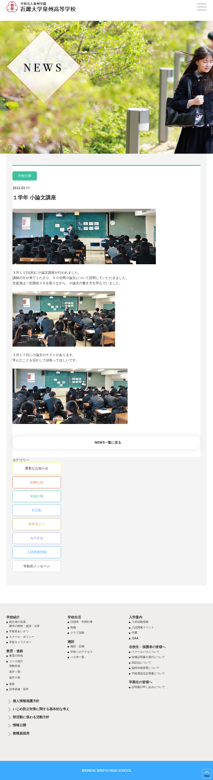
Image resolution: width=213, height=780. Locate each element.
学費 (134, 632)
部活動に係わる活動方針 (31, 717)
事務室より (36, 524)
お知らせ (36, 482)
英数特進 (14, 666)
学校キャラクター (20, 642)
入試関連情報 (37, 552)
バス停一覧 (77, 657)
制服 (73, 627)
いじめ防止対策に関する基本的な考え (41, 709)
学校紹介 (13, 617)
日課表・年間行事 (81, 622)
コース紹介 (16, 661)
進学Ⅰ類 (14, 672)
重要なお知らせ (36, 468)
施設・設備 (77, 646)
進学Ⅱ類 (14, 677)
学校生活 (74, 617)
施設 (71, 641)
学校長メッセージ (36, 566)
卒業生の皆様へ (140, 682)
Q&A (135, 638)
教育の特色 (16, 655)
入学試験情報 (140, 622)
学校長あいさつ (19, 631)
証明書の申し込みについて (148, 687)
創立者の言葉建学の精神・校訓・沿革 (24, 624)
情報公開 (19, 725)
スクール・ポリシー (21, 637)
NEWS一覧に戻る (108, 442)
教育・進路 (14, 651)
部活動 (37, 510)
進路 (12, 684)
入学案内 (135, 617)
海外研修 (36, 538)
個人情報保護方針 (26, 701)
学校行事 (36, 496)
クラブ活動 (77, 632)
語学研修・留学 (19, 689)
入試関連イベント (143, 627)
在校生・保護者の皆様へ (147, 646)
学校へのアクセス (81, 652)
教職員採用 (21, 733)
